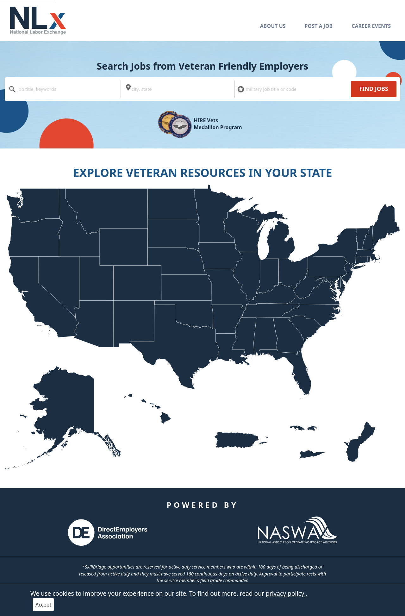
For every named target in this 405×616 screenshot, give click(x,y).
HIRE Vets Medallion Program (218, 124)
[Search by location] (178, 89)
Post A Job (319, 25)
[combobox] (64, 89)
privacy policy (286, 593)
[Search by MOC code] (292, 89)
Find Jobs (373, 88)
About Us (273, 25)
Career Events (371, 25)
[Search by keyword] (64, 89)
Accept (43, 604)
